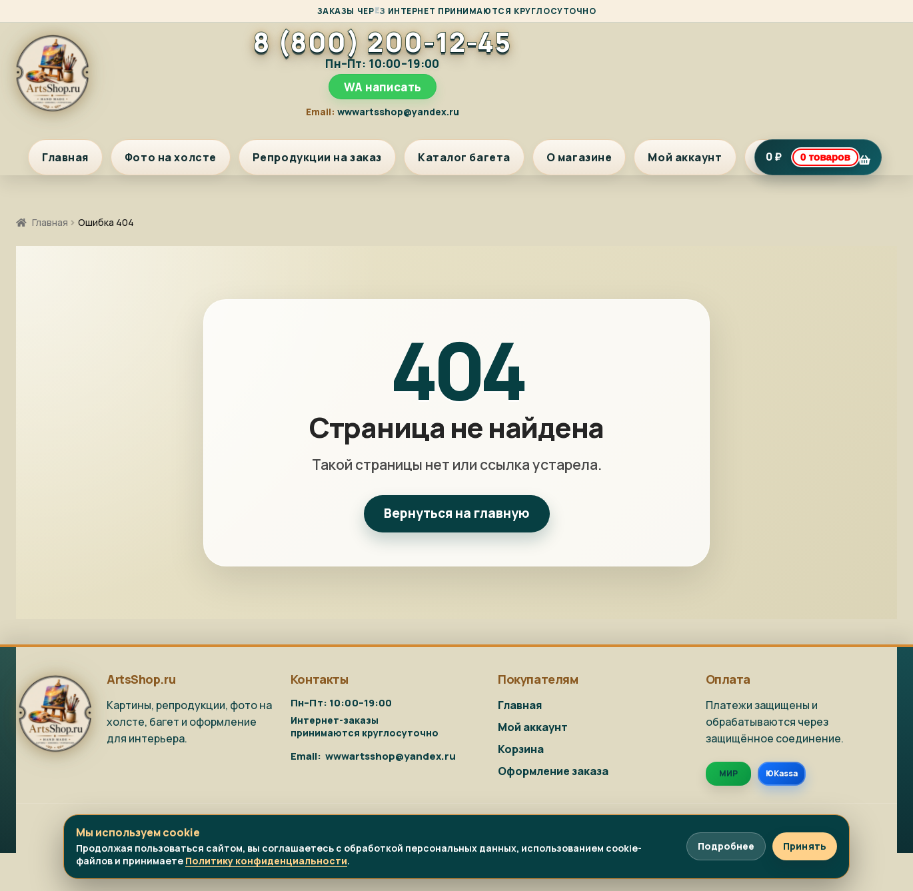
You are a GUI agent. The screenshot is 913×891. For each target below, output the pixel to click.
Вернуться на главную (457, 513)
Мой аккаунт (685, 157)
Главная (65, 157)
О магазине (579, 157)
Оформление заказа (553, 771)
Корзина (521, 749)
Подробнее (726, 846)
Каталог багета (464, 157)
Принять (804, 846)
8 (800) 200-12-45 (382, 42)
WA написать (382, 87)
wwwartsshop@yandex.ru (398, 111)
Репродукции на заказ (317, 157)
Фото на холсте (171, 157)
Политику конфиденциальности (266, 860)
